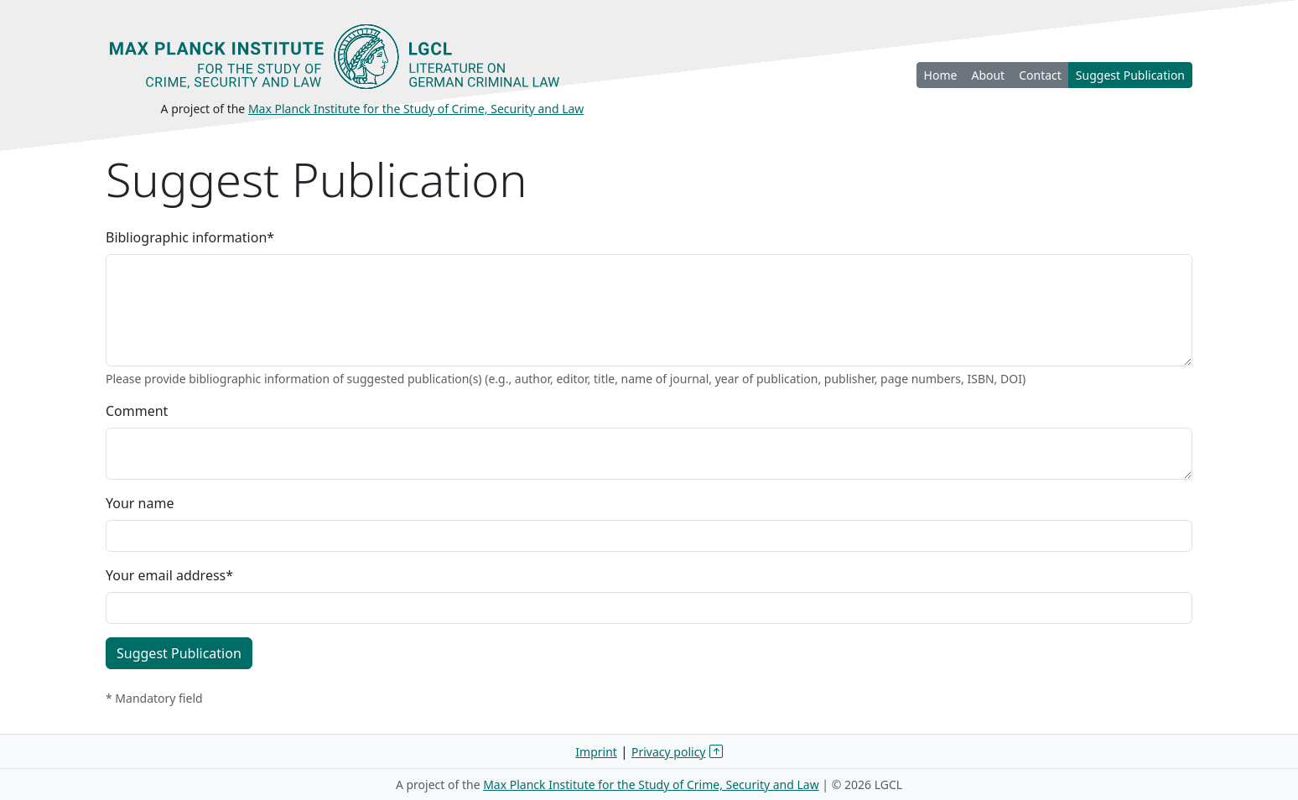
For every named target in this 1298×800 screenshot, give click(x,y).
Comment (137, 411)
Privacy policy (668, 752)
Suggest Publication (1130, 75)
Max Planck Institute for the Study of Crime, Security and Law (416, 109)
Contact (1040, 75)
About (988, 75)
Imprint (596, 752)
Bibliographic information (190, 237)
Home (941, 75)
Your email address (169, 575)
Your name (140, 503)
